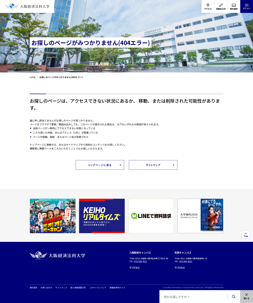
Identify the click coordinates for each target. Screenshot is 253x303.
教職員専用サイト (117, 288)
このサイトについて (97, 288)
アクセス (134, 267)
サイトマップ (61, 288)
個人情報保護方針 (78, 288)
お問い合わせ (46, 288)
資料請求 (33, 288)
